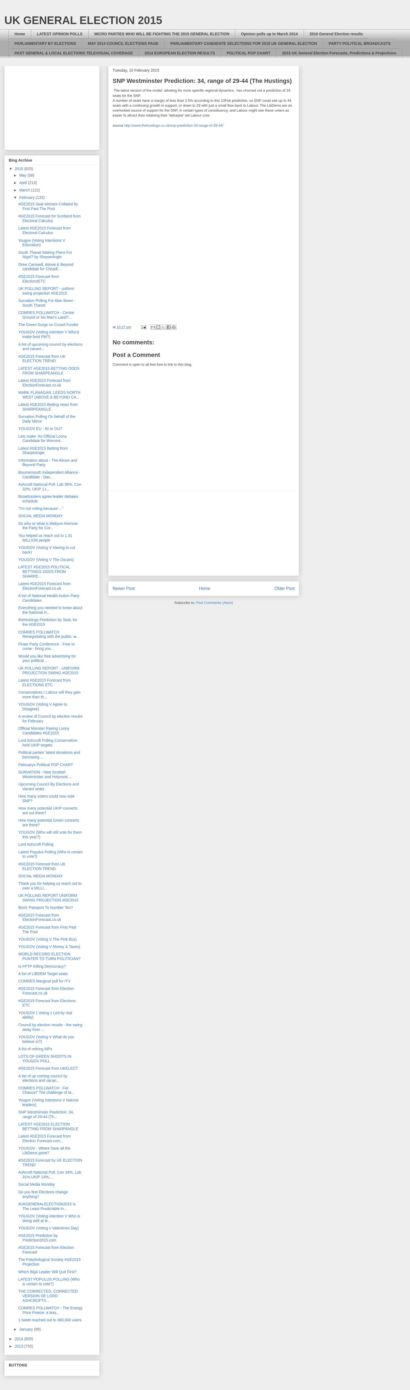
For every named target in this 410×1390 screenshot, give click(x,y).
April (23, 183)
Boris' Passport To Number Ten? (45, 907)
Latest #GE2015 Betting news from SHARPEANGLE (48, 406)
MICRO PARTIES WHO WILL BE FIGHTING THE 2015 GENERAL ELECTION (161, 34)
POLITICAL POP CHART (248, 53)
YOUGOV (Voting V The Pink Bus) (47, 939)
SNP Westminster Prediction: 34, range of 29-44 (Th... (46, 1114)
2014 (19, 1339)
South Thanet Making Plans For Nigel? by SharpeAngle (45, 254)
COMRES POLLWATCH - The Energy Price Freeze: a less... (50, 1310)
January (26, 1329)
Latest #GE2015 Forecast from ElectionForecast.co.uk (44, 382)
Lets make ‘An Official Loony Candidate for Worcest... (42, 438)
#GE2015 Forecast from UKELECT (48, 1068)
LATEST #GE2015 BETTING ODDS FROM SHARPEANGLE (49, 370)
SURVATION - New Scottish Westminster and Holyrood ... (45, 774)
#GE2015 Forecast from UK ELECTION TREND (42, 358)
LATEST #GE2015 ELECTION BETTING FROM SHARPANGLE (48, 1126)
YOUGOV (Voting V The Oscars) (46, 559)
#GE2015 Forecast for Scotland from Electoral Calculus (49, 218)
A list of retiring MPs (35, 1049)
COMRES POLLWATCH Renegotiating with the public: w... (48, 634)
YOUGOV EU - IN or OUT (40, 428)
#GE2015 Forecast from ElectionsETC (38, 278)
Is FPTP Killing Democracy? (42, 966)
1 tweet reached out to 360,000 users (49, 1320)
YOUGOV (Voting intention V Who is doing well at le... (49, 1218)
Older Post (284, 588)
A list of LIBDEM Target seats (43, 974)
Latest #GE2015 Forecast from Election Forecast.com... (44, 1138)
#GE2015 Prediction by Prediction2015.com (38, 1237)
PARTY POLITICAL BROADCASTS (360, 43)
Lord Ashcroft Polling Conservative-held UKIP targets (48, 742)
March (25, 190)
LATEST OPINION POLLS (60, 34)
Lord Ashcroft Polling (35, 844)
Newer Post (124, 588)
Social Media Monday (36, 1184)
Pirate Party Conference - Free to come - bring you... (46, 646)
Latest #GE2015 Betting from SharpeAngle (43, 450)
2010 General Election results (336, 34)
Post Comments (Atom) (214, 603)
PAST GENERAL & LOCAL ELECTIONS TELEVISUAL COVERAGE (73, 53)
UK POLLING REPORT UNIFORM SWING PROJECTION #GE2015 (48, 897)
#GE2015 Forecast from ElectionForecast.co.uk (39, 917)
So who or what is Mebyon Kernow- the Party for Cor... (48, 525)
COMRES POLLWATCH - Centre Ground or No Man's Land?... (46, 314)
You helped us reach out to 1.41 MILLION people (45, 537)
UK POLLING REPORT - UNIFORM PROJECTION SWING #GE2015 (49, 670)
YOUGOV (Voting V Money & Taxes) (49, 946)
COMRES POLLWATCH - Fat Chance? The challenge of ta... (46, 1090)
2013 (19, 1346)
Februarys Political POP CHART (45, 765)
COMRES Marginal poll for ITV (44, 981)
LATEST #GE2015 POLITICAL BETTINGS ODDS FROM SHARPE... (44, 571)
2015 (19, 169)
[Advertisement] (204, 533)
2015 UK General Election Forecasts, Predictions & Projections (339, 53)
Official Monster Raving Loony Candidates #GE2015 (43, 730)
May (23, 175)
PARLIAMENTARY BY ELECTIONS (45, 43)
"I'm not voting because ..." (40, 508)
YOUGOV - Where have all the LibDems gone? (44, 1150)
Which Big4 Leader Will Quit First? (47, 1272)
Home (19, 34)
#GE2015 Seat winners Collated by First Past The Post (48, 206)
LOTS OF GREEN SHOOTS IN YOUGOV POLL (44, 1058)
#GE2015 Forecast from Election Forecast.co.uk (46, 990)
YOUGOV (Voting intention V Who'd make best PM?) (48, 334)
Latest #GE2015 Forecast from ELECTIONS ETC (44, 682)
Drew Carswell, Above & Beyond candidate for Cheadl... (46, 266)
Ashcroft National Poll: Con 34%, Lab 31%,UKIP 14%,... (49, 1174)
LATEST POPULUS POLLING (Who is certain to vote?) (49, 1281)
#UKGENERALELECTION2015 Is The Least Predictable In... (47, 1206)
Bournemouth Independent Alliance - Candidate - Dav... (49, 474)
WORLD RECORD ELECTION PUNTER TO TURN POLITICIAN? (49, 956)
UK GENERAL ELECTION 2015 (83, 20)
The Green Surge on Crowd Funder (48, 324)
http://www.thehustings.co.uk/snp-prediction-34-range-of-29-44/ (174, 125)
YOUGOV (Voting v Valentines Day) (48, 1228)
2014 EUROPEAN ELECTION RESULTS (180, 53)
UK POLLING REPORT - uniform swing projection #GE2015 (46, 290)
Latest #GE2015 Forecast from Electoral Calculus (44, 230)
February (27, 197)
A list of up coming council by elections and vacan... (43, 1078)
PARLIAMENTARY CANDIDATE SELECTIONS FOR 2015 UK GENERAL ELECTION (243, 43)
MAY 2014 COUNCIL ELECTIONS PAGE (123, 43)
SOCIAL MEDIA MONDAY (40, 516)
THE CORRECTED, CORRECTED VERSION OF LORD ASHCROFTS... (48, 1296)
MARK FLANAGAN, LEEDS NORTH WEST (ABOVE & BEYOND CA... (49, 394)
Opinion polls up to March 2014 (269, 34)
